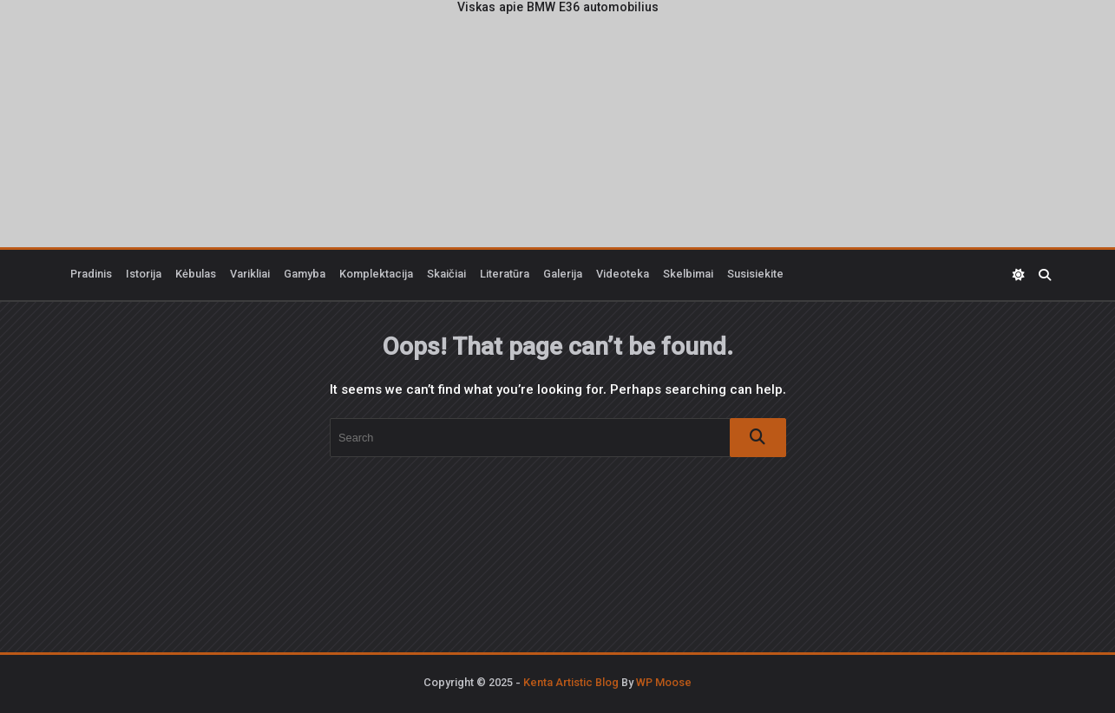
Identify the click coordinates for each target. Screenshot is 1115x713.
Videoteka (622, 275)
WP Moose (664, 683)
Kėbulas (195, 275)
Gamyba (304, 275)
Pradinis (91, 275)
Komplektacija (376, 275)
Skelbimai (688, 275)
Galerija (562, 275)
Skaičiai (446, 275)
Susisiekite (755, 275)
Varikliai (250, 275)
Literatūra (504, 275)
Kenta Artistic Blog (571, 683)
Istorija (143, 275)
